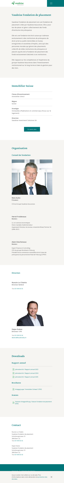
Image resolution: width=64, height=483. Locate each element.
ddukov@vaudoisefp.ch (19, 338)
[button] (51, 477)
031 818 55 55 (18, 289)
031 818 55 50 (18, 335)
